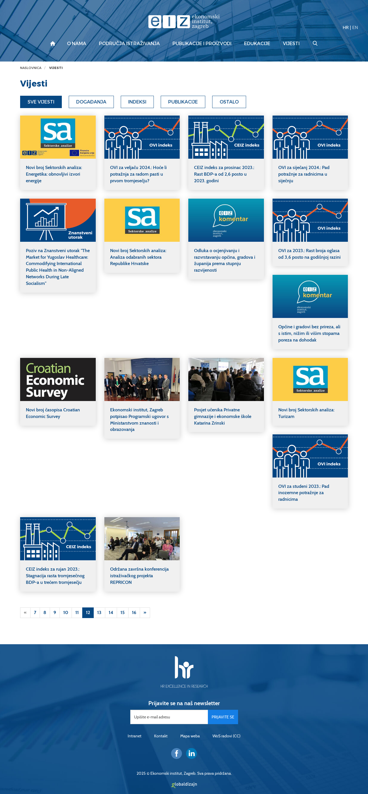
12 (88, 612)
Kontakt (161, 736)
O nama (76, 44)
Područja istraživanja (129, 44)
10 (65, 612)
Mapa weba (190, 736)
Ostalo (229, 102)
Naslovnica (30, 68)
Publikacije (183, 102)
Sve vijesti (41, 102)
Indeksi (137, 102)
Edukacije (257, 44)
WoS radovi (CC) (226, 736)
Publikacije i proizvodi (201, 44)
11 (77, 612)
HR (346, 27)
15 (122, 612)
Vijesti (291, 44)
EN (355, 27)
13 (99, 612)
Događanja (91, 102)
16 (134, 612)
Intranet (134, 736)
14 (111, 612)
